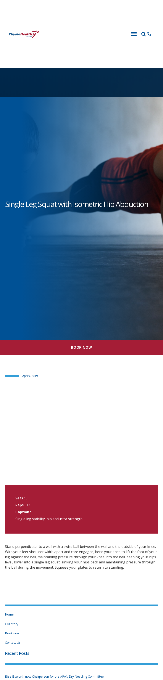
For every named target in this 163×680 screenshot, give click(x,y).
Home (9, 614)
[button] (149, 34)
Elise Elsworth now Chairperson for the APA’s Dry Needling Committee (54, 676)
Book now (12, 633)
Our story (11, 624)
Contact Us (13, 642)
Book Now (81, 347)
